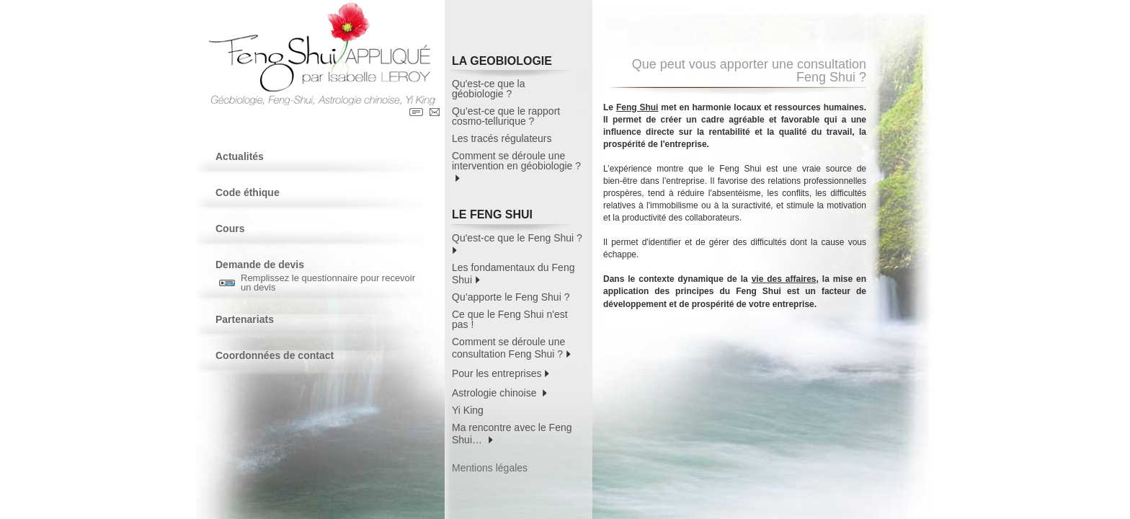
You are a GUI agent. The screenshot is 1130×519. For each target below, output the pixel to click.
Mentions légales (490, 468)
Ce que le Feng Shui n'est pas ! (510, 319)
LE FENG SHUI (512, 216)
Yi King (468, 410)
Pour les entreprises (500, 372)
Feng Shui (637, 107)
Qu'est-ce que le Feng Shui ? (518, 243)
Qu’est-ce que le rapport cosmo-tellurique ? (506, 116)
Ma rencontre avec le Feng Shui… (512, 433)
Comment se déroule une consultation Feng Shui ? (511, 348)
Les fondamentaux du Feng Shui (513, 273)
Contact (435, 112)
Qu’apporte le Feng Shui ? (510, 297)
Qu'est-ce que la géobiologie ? (488, 89)
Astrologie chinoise (499, 392)
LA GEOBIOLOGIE (512, 63)
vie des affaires (784, 279)
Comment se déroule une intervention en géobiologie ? (516, 167)
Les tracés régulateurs (502, 138)
